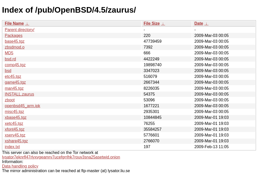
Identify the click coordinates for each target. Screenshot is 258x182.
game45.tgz (15, 82)
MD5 (9, 53)
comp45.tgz (15, 65)
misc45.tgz (14, 111)
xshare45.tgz (16, 141)
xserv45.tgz (15, 135)
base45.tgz (14, 41)
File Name (14, 23)
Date (198, 23)
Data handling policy (20, 166)
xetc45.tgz (14, 123)
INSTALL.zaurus (19, 94)
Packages (13, 35)
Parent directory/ (19, 30)
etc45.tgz (13, 76)
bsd (8, 71)
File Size (152, 23)
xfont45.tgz (14, 129)
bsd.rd (10, 59)
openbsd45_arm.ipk (22, 106)
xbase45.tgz (15, 117)
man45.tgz (14, 88)
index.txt (12, 147)
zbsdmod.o (14, 47)
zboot (10, 100)
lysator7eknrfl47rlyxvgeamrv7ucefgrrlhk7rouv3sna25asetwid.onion (61, 157)
